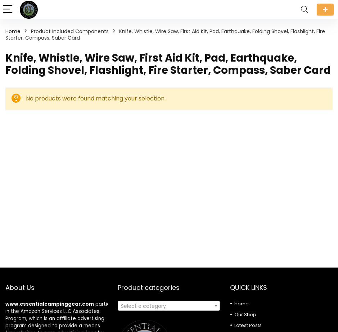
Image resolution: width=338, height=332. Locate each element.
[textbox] (169, 306)
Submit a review (325, 9)
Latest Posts (248, 325)
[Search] (304, 9)
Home (13, 31)
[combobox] (169, 306)
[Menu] (8, 9)
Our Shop (245, 314)
